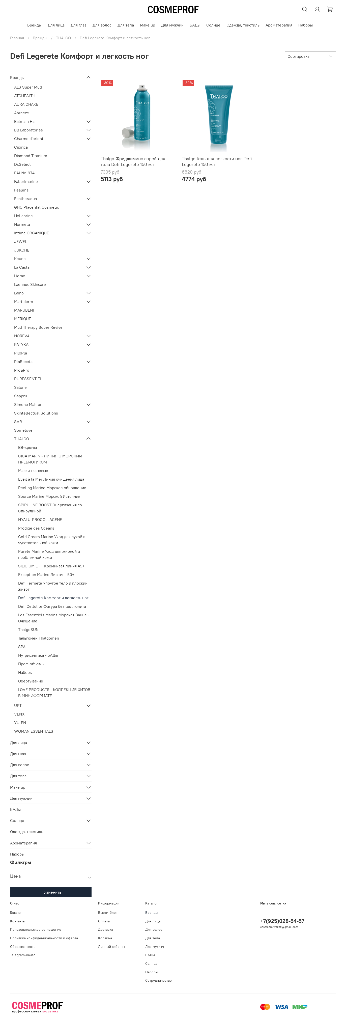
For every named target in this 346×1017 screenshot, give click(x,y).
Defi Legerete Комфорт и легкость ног (53, 597)
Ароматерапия (279, 25)
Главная (17, 37)
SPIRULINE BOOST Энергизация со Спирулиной (50, 507)
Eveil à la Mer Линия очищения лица (51, 479)
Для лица (56, 25)
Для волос (102, 25)
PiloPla (20, 352)
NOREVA (22, 335)
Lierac (19, 275)
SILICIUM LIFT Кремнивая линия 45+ (51, 565)
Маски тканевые (33, 470)
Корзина (105, 938)
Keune (20, 258)
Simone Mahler (28, 404)
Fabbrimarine (26, 181)
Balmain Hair (25, 121)
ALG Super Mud (28, 87)
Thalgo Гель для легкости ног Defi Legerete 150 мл (217, 161)
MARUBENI (24, 310)
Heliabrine (23, 215)
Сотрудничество (158, 980)
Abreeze (21, 112)
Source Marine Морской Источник (49, 496)
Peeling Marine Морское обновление (52, 487)
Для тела (126, 25)
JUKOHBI (22, 250)
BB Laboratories (28, 129)
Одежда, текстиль (243, 25)
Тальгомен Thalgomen (38, 638)
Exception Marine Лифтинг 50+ (46, 574)
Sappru (20, 395)
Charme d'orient (28, 138)
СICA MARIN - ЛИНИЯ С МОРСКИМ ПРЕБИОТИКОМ (50, 458)
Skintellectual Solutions (36, 413)
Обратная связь (22, 946)
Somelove (23, 430)
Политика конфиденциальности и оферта (44, 938)
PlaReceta (23, 361)
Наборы (305, 25)
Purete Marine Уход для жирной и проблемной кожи (49, 554)
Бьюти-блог (107, 912)
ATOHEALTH (24, 95)
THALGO (63, 37)
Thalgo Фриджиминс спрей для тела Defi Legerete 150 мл (133, 161)
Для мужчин (172, 25)
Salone (20, 387)
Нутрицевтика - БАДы (38, 655)
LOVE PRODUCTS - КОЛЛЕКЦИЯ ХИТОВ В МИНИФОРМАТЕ (54, 692)
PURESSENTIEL (28, 378)
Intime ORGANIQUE (31, 232)
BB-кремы (27, 447)
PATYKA (21, 344)
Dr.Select (22, 164)
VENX (19, 714)
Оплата (104, 921)
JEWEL (20, 241)
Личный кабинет (111, 946)
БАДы (195, 25)
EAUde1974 (24, 172)
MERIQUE (22, 318)
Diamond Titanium (30, 155)
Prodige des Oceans (36, 528)
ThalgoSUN (28, 629)
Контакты (17, 921)
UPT (18, 705)
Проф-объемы (31, 663)
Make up (147, 25)
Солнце (213, 25)
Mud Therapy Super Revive (38, 327)
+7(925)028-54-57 (282, 921)
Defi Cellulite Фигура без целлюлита (52, 606)
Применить (51, 892)
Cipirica (21, 147)
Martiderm (23, 301)
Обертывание (30, 680)
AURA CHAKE (26, 104)
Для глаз (78, 25)
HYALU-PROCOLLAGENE (40, 519)
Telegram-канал (23, 955)
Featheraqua (25, 198)
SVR (18, 421)
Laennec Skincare (30, 284)
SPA (21, 646)
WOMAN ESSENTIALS (33, 731)
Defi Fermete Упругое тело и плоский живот (53, 586)
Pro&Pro (21, 370)
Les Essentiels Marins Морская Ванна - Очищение (53, 617)
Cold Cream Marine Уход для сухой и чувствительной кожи (51, 539)
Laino (19, 292)
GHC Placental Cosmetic (36, 207)
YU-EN (20, 722)
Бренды (34, 25)
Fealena (21, 190)
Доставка (105, 929)
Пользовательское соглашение (35, 929)
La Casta (22, 267)
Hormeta (22, 224)
